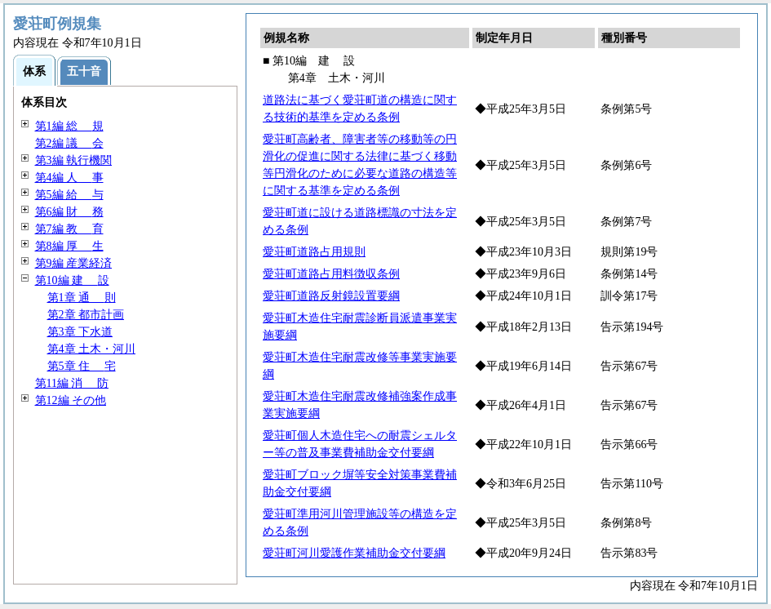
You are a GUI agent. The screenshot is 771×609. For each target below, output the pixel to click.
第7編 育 (69, 229)
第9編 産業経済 (74, 263)
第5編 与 (69, 195)
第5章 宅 (81, 366)
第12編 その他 (71, 400)
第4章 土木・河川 (91, 349)
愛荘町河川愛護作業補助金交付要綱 (354, 553)
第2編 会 (69, 143)
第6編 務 (69, 212)
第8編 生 (69, 246)
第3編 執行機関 (74, 160)
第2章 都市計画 (86, 315)
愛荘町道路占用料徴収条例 (331, 274)
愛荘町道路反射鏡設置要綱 (331, 296)
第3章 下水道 (80, 332)
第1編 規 (69, 126)
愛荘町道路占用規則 (314, 252)
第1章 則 (81, 297)
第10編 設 (72, 280)
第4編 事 (69, 177)
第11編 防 (72, 383)
